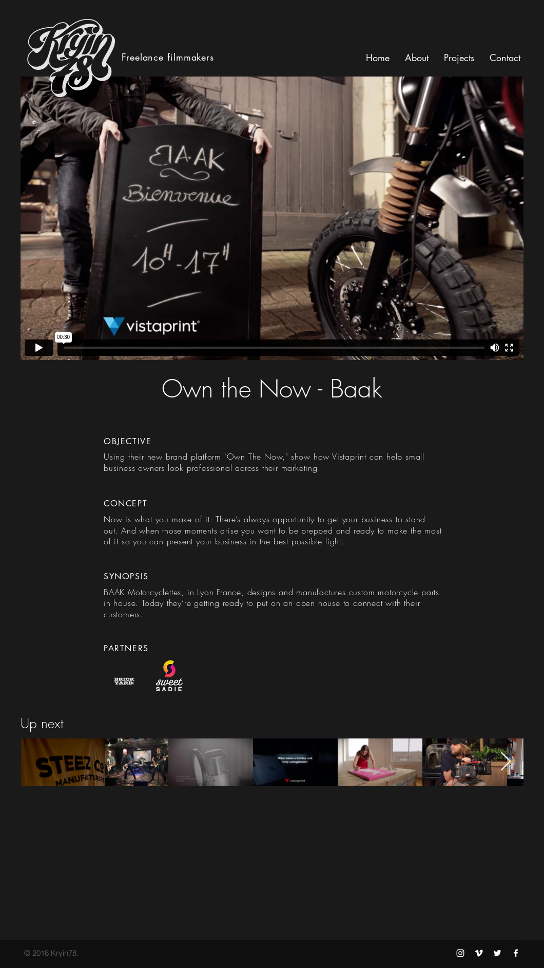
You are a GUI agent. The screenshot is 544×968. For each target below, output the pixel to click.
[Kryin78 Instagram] (460, 953)
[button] (505, 57)
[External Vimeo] (272, 218)
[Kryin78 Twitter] (497, 953)
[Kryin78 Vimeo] (479, 953)
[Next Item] (506, 762)
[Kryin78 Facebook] (516, 953)
